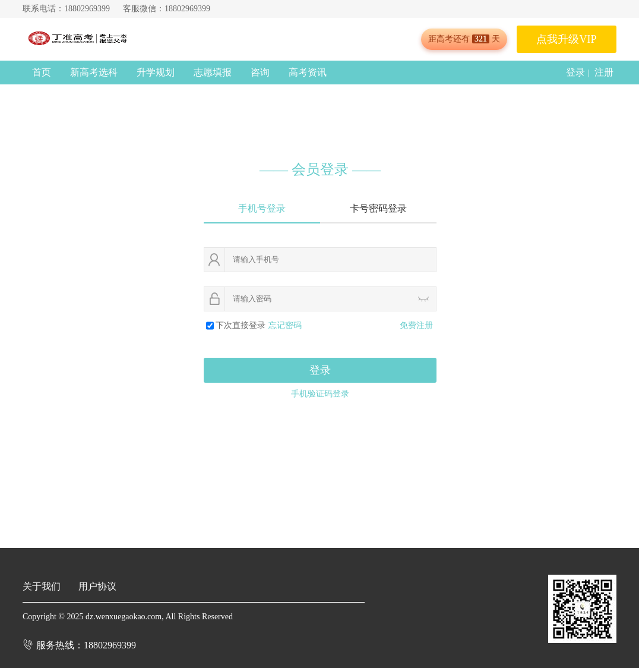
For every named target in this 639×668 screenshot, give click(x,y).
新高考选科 (94, 72)
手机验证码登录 (320, 393)
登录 (575, 72)
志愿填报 (213, 72)
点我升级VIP (566, 39)
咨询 (260, 72)
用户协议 (97, 586)
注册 (603, 72)
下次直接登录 (240, 325)
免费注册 (416, 325)
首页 (41, 72)
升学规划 (156, 72)
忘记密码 (285, 325)
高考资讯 (308, 72)
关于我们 (42, 586)
